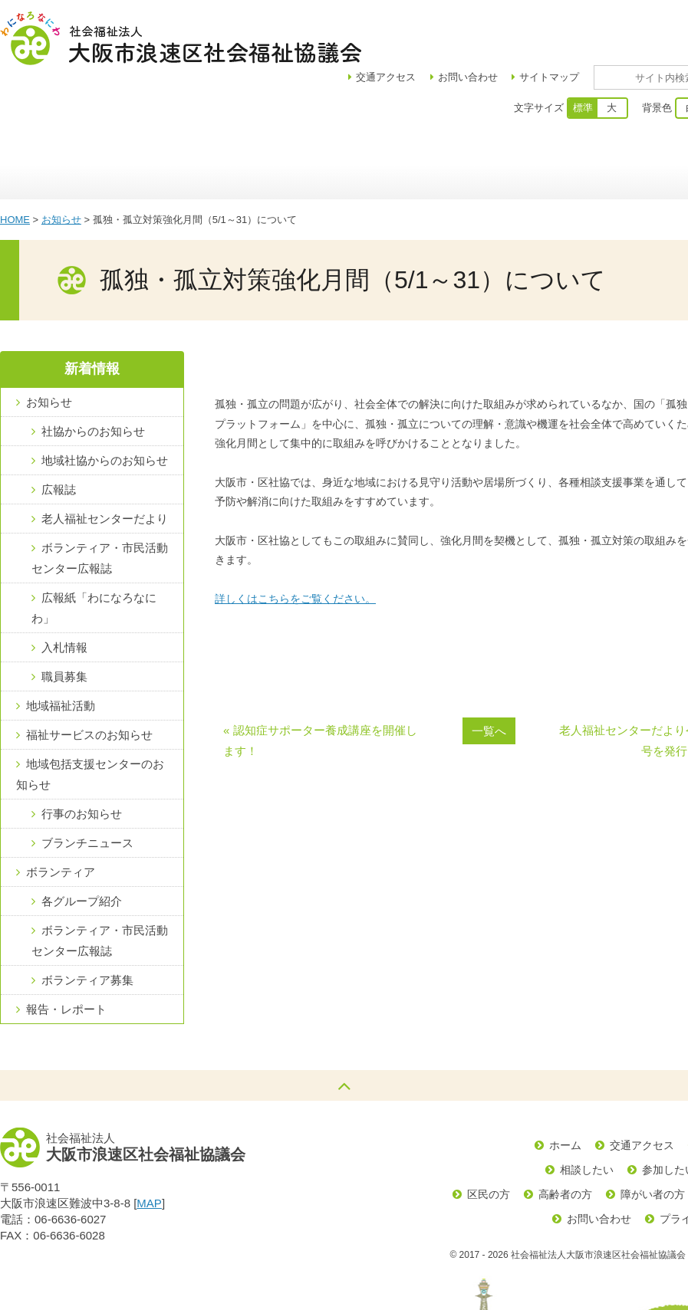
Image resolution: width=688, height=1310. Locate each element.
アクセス (430, 23)
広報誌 (58, 435)
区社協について (132, 111)
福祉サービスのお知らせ (89, 681)
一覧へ (489, 677)
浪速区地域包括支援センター (366, 111)
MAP (149, 1149)
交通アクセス (642, 1091)
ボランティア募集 (87, 926)
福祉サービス (489, 111)
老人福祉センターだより (104, 464)
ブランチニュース (87, 789)
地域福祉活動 (60, 651)
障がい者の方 (653, 1140)
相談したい (587, 1116)
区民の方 (488, 1140)
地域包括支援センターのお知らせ (90, 720)
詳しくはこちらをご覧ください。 (295, 545)
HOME (15, 166)
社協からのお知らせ (93, 377)
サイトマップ (594, 23)
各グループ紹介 (81, 847)
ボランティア (600, 111)
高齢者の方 (565, 1140)
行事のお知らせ (81, 760)
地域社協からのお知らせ (104, 406)
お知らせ (61, 166)
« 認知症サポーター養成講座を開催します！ (320, 687)
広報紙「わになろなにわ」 (93, 554)
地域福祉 (243, 111)
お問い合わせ (512, 23)
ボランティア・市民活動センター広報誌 (99, 504)
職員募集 (64, 622)
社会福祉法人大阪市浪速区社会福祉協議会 (180, 38)
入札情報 (64, 593)
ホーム (38, 111)
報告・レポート (66, 955)
